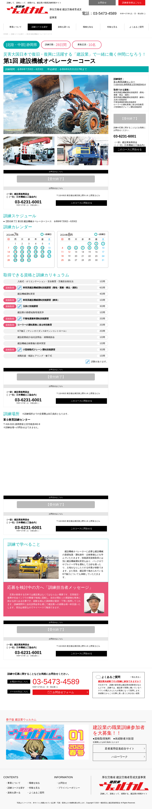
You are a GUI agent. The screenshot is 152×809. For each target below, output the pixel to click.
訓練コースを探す (40, 27)
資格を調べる (64, 27)
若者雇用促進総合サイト (119, 748)
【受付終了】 (56, 179)
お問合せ (102, 2)
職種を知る (88, 27)
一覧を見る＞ (135, 677)
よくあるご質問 (136, 27)
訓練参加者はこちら (132, 2)
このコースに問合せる (81, 203)
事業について (15, 27)
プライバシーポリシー (69, 788)
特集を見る (112, 27)
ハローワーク (120, 756)
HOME (5, 34)
